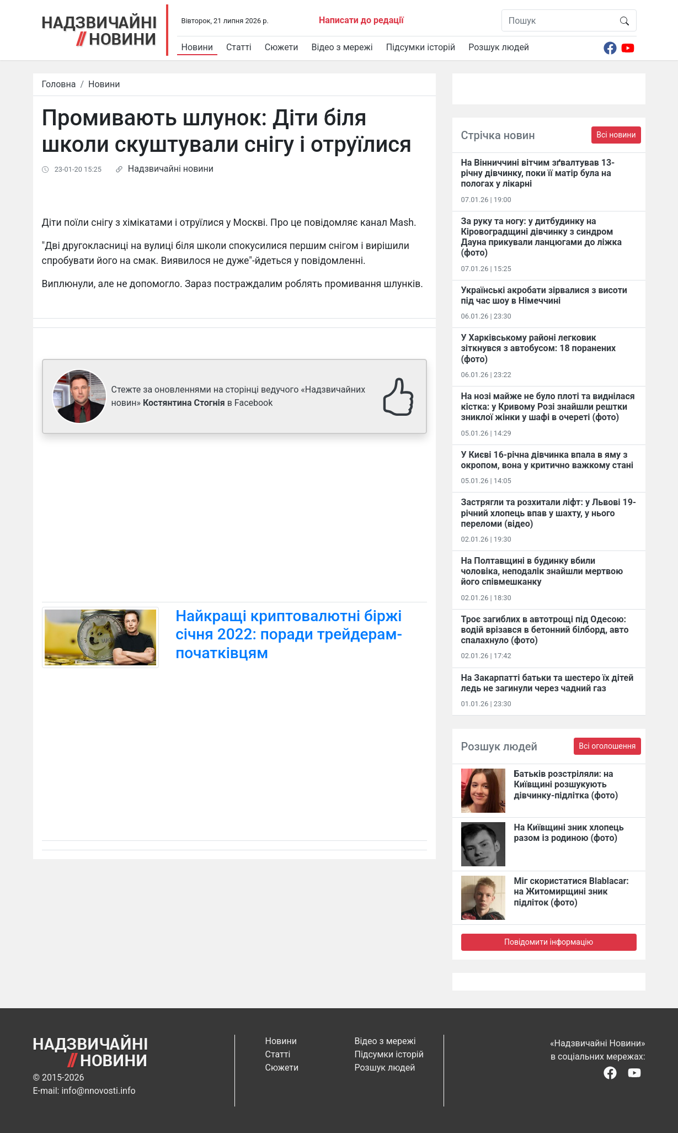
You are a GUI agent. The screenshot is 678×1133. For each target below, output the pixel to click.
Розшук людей (498, 47)
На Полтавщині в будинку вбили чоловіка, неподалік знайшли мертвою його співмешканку (542, 571)
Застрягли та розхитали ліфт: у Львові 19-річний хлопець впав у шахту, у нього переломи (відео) (549, 512)
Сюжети (281, 47)
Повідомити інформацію (548, 942)
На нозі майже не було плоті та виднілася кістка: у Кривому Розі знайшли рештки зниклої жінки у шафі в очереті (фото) (548, 406)
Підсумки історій (421, 47)
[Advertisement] (234, 520)
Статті (239, 47)
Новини (197, 47)
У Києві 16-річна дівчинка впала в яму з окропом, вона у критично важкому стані (547, 459)
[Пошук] (557, 20)
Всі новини (616, 134)
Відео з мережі (342, 47)
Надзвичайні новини (170, 168)
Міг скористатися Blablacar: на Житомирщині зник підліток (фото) (571, 891)
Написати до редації (361, 20)
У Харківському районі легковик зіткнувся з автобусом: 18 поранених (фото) (538, 348)
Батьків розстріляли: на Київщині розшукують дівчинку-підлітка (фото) (566, 784)
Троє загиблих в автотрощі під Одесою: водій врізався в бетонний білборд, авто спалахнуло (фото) (545, 629)
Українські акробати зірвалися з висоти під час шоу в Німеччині (544, 295)
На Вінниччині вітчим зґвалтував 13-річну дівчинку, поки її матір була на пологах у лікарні (538, 173)
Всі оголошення (607, 746)
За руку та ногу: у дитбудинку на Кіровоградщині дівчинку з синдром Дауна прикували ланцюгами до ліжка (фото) (541, 237)
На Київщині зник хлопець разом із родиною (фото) (569, 832)
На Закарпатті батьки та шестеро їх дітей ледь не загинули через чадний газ (547, 683)
